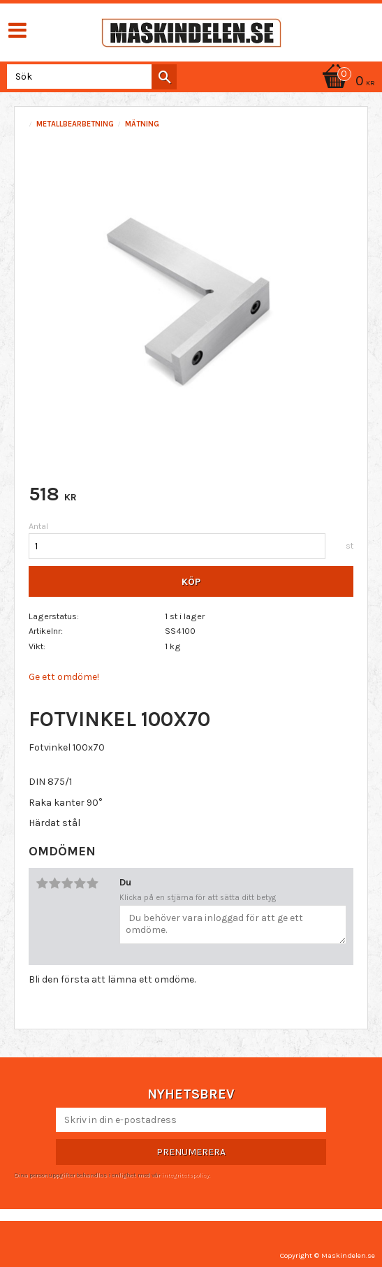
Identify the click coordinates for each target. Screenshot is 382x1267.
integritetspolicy (185, 1174)
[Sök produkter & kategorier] (89, 76)
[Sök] (164, 76)
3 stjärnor (67, 883)
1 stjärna (42, 883)
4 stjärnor (79, 883)
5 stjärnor (92, 883)
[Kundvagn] (346, 82)
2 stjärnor (54, 883)
